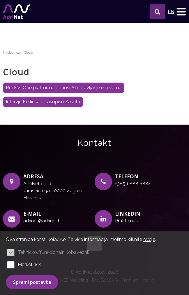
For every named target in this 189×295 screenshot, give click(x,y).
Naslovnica (11, 52)
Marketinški (30, 264)
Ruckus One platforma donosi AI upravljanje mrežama (63, 87)
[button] (157, 11)
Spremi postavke (32, 282)
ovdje (149, 239)
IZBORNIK (181, 11)
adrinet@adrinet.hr (42, 221)
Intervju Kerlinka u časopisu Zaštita (43, 101)
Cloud (28, 52)
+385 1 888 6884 (133, 183)
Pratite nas (126, 221)
